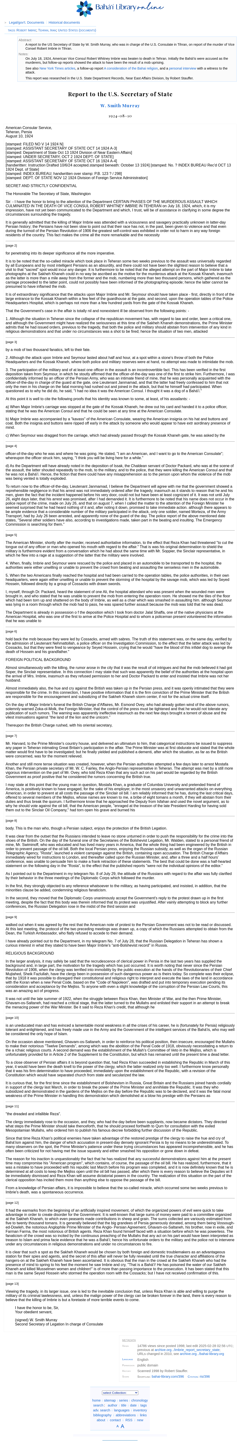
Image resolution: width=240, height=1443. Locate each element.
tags (143, 1405)
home (96, 1400)
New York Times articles (57, 68)
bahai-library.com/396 (168, 1376)
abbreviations (126, 1415)
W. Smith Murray (120, 105)
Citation (193, 1376)
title (123, 1405)
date (133, 1405)
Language (127, 1359)
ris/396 (205, 1376)
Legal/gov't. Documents (26, 22)
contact (115, 1420)
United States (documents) (77, 30)
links (143, 1415)
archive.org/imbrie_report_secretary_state (187, 1350)
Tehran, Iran (47, 30)
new (140, 1420)
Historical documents (64, 22)
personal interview (182, 68)
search (98, 1405)
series (123, 1400)
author (112, 1405)
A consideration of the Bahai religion (131, 68)
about (101, 1420)
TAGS (11, 30)
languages (121, 1410)
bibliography (102, 1415)
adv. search (101, 1410)
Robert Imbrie (26, 30)
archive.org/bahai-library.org (202, 1354)
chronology (139, 1400)
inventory (140, 1410)
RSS (128, 1420)
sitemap (110, 1400)
